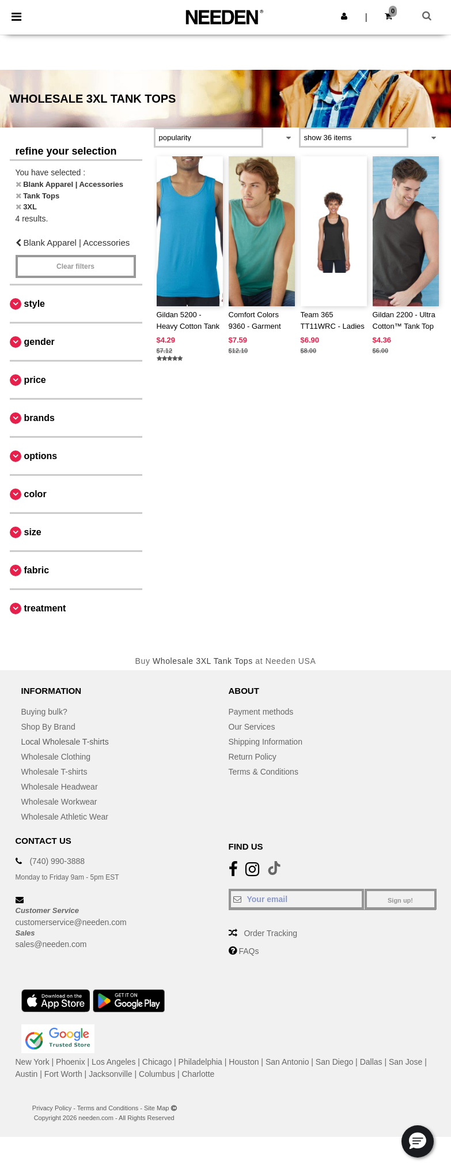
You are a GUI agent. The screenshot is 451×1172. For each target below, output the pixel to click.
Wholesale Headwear (59, 786)
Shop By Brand (48, 726)
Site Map (156, 1108)
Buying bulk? (44, 711)
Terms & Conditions (263, 771)
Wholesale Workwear (59, 801)
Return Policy (252, 756)
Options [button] (41, 456)
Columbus (157, 1074)
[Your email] (296, 899)
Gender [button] (39, 342)
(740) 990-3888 (57, 861)
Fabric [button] (37, 570)
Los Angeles (113, 1061)
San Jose (405, 1061)
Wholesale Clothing (56, 756)
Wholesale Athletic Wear (64, 816)
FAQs (248, 951)
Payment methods (261, 711)
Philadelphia (200, 1061)
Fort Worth (63, 1074)
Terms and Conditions (107, 1108)
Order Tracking (270, 933)
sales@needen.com (51, 944)
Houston (244, 1061)
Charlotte (198, 1074)
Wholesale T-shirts (54, 771)
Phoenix (70, 1061)
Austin (27, 1074)
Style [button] (34, 304)
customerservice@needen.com (71, 922)
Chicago (157, 1061)
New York (33, 1061)
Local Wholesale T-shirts (65, 741)
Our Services (252, 726)
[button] (344, 16)
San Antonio (287, 1061)
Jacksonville (110, 1074)
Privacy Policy (51, 1108)
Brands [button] (39, 418)
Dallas (371, 1061)
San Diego (334, 1061)
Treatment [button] (45, 608)
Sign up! (400, 900)
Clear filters (75, 266)
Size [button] (32, 532)
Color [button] (35, 494)
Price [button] (35, 380)
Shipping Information (265, 741)
